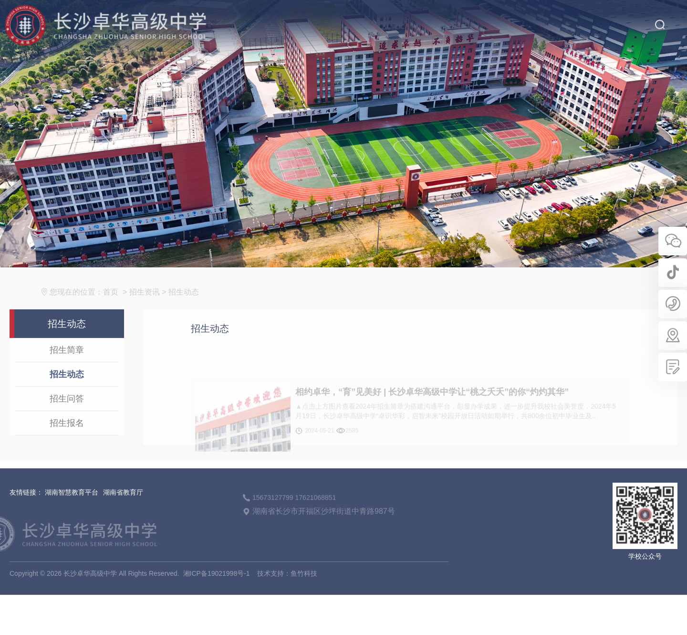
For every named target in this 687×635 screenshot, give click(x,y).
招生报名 (67, 435)
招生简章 (67, 362)
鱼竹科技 (304, 586)
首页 (117, 304)
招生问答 (67, 411)
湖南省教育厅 (123, 505)
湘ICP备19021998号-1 (216, 586)
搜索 (659, 17)
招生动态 (190, 304)
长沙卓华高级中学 (90, 586)
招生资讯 (150, 304)
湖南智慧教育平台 (71, 505)
